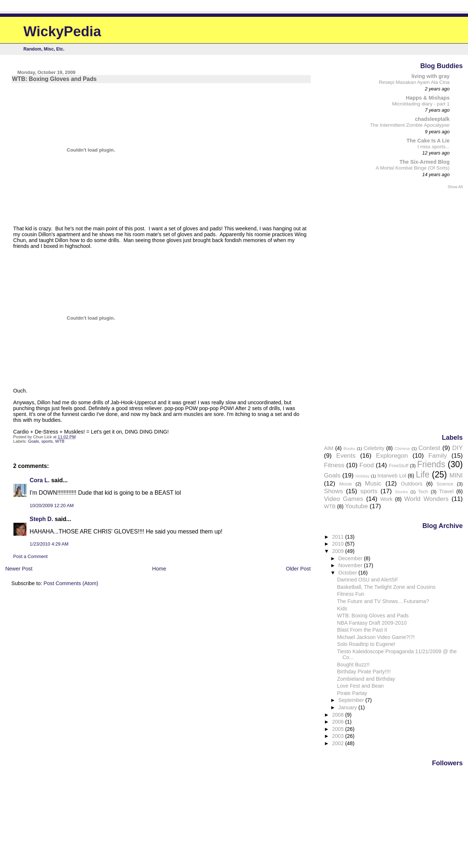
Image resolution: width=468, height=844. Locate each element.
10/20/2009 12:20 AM (51, 505)
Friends (431, 464)
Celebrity (373, 448)
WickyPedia (62, 31)
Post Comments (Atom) (71, 583)
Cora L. (40, 480)
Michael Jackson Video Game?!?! (376, 637)
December (351, 558)
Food (366, 465)
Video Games (343, 498)
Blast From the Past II (362, 630)
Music (373, 483)
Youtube (356, 506)
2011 (338, 537)
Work (386, 499)
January (348, 707)
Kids (342, 608)
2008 (338, 715)
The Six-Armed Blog (424, 162)
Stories (401, 492)
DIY (457, 447)
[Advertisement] (433, 311)
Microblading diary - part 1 (421, 104)
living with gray (430, 76)
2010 (338, 544)
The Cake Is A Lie (428, 141)
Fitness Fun (351, 594)
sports (47, 441)
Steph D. (41, 519)
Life (422, 474)
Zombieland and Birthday (366, 679)
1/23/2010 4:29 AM (49, 544)
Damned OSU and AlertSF (367, 580)
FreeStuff (398, 465)
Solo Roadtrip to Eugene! (366, 644)
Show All (455, 187)
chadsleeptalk (432, 119)
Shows (333, 491)
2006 (338, 722)
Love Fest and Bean (360, 686)
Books (349, 448)
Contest (429, 447)
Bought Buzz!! (353, 665)
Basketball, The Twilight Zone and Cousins (386, 587)
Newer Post (18, 569)
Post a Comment (30, 556)
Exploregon (392, 455)
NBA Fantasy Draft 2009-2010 (372, 623)
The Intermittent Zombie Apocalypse (410, 125)
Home (159, 569)
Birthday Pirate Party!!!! (364, 671)
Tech (423, 491)
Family (437, 455)
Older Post (298, 569)
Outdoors (411, 484)
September (351, 700)
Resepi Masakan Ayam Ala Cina (414, 82)
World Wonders (426, 498)
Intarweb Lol (391, 476)
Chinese (402, 448)
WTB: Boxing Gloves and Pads (373, 615)
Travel (446, 491)
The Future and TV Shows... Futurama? (383, 601)
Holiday (362, 476)
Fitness (334, 465)
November (351, 565)
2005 (338, 729)
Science (445, 484)
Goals (33, 441)
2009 (338, 551)
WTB (60, 441)
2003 (338, 736)
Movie (345, 484)
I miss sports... (434, 146)
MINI (456, 475)
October (348, 573)
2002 (338, 743)
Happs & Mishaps (428, 98)
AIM (328, 448)
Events (346, 455)
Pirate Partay (352, 693)
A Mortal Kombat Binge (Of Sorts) (412, 168)
